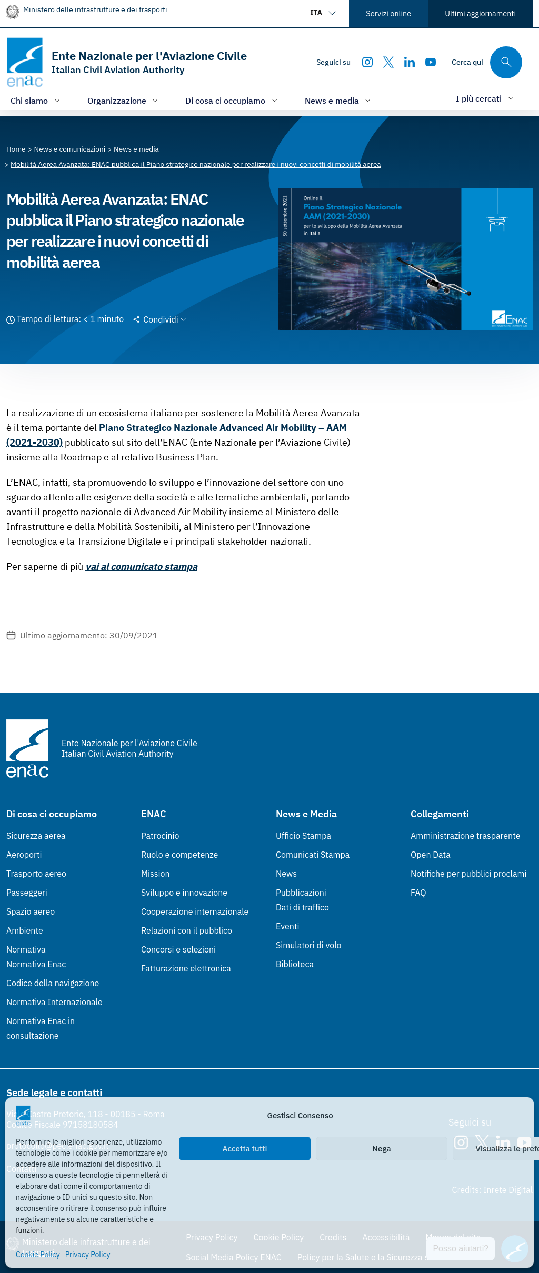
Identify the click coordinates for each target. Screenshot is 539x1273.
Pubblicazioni (301, 892)
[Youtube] (430, 62)
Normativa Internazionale (54, 1002)
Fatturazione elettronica (186, 968)
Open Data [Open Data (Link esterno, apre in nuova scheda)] (431, 854)
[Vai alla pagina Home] (16, 149)
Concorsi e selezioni (178, 949)
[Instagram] (367, 62)
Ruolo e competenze (179, 854)
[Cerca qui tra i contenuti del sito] (487, 62)
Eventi (288, 926)
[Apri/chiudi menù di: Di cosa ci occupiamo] (232, 100)
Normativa (26, 949)
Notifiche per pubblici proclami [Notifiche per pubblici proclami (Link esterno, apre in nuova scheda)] (468, 873)
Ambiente (24, 930)
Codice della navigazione (52, 983)
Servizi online (388, 13)
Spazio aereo (30, 911)
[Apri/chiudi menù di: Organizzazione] (124, 100)
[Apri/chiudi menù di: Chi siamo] (36, 100)
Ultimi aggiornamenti (480, 13)
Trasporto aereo (36, 873)
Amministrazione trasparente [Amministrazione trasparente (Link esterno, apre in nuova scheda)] (466, 835)
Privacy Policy (88, 1254)
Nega (381, 1149)
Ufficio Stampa (303, 835)
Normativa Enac (36, 964)
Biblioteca (295, 964)
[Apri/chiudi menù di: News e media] (339, 100)
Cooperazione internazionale (194, 911)
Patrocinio (160, 835)
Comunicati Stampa (313, 854)
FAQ (418, 892)
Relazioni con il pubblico (186, 930)
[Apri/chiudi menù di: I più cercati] (486, 98)
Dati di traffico (302, 907)
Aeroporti (24, 854)
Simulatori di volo (308, 945)
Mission (155, 873)
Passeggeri (26, 892)
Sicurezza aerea (36, 835)
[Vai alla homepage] (126, 62)
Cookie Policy (38, 1254)
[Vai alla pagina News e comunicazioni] (70, 149)
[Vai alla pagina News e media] (136, 149)
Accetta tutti (245, 1149)
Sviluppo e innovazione (184, 892)
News (286, 873)
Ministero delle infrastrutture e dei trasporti (95, 9)
